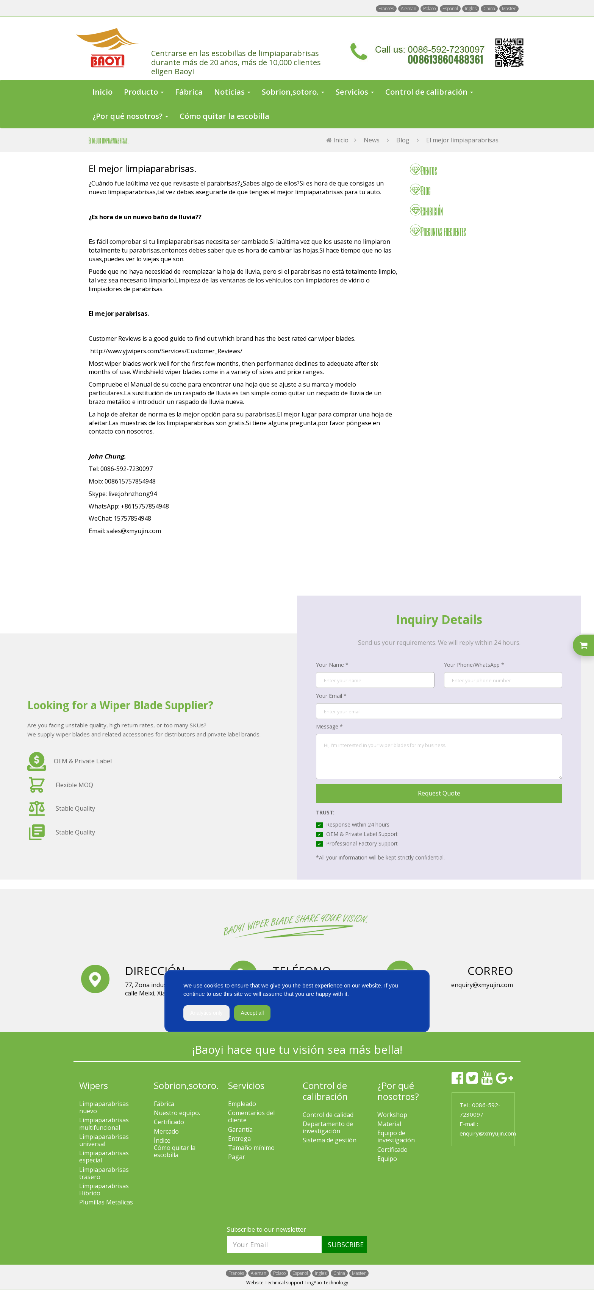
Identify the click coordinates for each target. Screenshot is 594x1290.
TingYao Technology (326, 1282)
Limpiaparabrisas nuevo (104, 1107)
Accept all (252, 1013)
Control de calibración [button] (429, 92)
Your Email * (331, 695)
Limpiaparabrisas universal (104, 1140)
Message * (329, 726)
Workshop (392, 1114)
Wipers (93, 1085)
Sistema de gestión (329, 1140)
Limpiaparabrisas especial (104, 1157)
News (372, 140)
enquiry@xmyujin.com (488, 1133)
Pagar (236, 1157)
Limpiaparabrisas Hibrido (104, 1189)
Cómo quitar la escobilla (224, 116)
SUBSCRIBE (346, 1244)
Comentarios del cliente (251, 1116)
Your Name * (332, 664)
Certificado (169, 1122)
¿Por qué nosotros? (398, 1091)
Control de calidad (328, 1114)
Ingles (471, 8)
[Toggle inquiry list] (583, 645)
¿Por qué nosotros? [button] (130, 116)
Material (389, 1124)
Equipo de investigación (396, 1136)
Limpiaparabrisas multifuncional (104, 1124)
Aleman (408, 8)
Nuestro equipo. (177, 1113)
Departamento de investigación (328, 1127)
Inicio (102, 92)
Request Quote (439, 793)
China (489, 8)
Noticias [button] (232, 92)
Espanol (450, 8)
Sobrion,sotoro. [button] (293, 92)
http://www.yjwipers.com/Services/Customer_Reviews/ (166, 351)
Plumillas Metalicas (106, 1202)
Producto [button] (144, 92)
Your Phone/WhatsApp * (474, 664)
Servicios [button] (355, 92)
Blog (403, 140)
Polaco (429, 8)
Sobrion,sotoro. (186, 1085)
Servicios (246, 1085)
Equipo (387, 1158)
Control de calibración (325, 1091)
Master (509, 8)
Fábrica (189, 92)
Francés (386, 8)
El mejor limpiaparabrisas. (463, 140)
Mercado (166, 1131)
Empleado (242, 1103)
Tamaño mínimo (251, 1147)
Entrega (239, 1138)
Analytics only (206, 1013)
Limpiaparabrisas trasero (104, 1173)
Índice (162, 1140)
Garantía (240, 1129)
